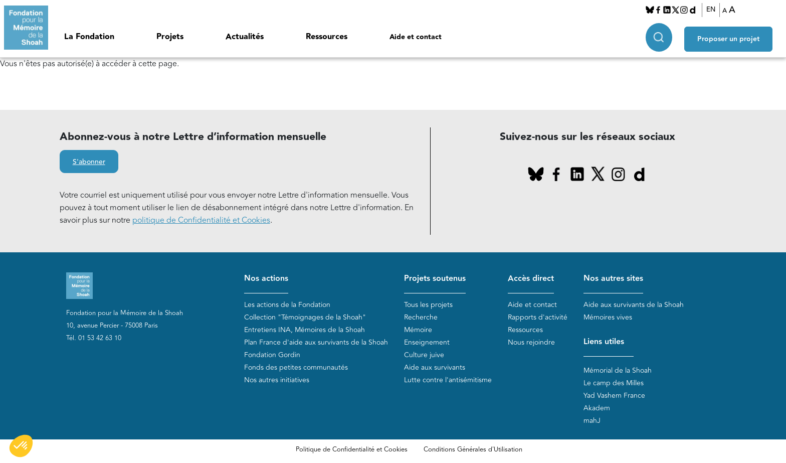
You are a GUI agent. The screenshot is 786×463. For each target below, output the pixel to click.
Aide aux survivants (434, 368)
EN (713, 10)
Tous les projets (428, 305)
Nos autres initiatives (276, 380)
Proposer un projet (734, 35)
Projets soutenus (435, 278)
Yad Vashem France (614, 395)
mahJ (592, 420)
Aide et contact (415, 37)
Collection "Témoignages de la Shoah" (305, 318)
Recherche (421, 318)
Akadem (596, 408)
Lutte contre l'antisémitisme (448, 380)
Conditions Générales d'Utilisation (473, 449)
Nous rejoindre (531, 343)
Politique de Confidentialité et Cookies (352, 449)
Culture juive (424, 355)
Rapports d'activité (537, 318)
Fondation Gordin (272, 355)
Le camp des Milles (613, 383)
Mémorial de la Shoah (617, 370)
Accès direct (531, 278)
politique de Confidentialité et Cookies (201, 220)
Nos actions (266, 278)
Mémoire (418, 330)
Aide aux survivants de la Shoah (633, 305)
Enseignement (427, 343)
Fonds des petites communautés (296, 368)
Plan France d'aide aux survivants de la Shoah (316, 343)
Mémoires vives (607, 318)
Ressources (326, 37)
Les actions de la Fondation (287, 305)
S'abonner (89, 162)
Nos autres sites (613, 278)
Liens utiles (603, 342)
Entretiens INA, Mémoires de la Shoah (304, 330)
